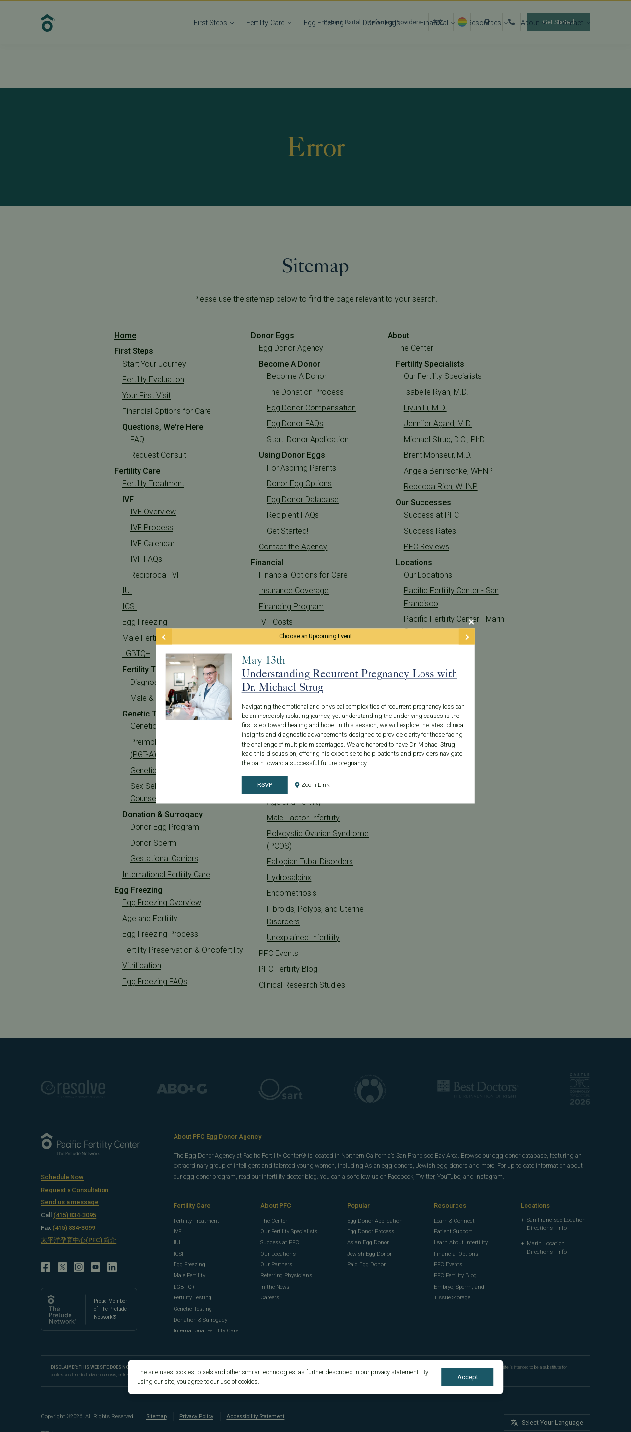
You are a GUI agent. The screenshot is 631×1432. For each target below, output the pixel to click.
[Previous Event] (164, 636)
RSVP (264, 785)
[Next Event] (467, 636)
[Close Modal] (471, 621)
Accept (467, 1377)
